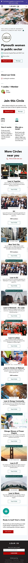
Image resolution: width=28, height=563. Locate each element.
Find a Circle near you (14, 159)
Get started (8, 531)
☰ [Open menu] (2, 6)
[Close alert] (26, 2)
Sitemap (22, 560)
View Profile (14, 189)
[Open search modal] (26, 6)
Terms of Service (8, 560)
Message (18, 60)
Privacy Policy (16, 560)
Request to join (7, 60)
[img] (14, 171)
